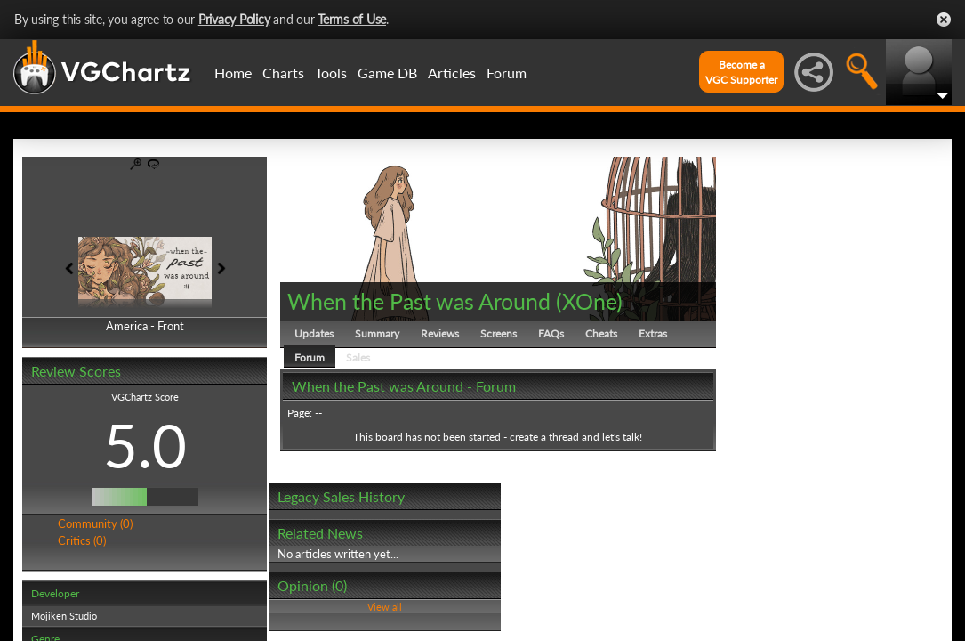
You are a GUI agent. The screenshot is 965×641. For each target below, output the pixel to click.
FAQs (551, 333)
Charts (283, 72)
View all (384, 607)
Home (233, 72)
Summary (377, 333)
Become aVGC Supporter (741, 72)
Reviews (440, 333)
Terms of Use (352, 19)
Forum (507, 72)
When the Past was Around (419, 301)
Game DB (387, 72)
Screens (498, 333)
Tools (331, 72)
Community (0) (95, 523)
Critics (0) (82, 540)
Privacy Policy (234, 19)
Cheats (601, 333)
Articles (452, 72)
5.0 (145, 445)
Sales (358, 357)
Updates (314, 333)
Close (944, 19)
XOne (589, 301)
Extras (653, 333)
